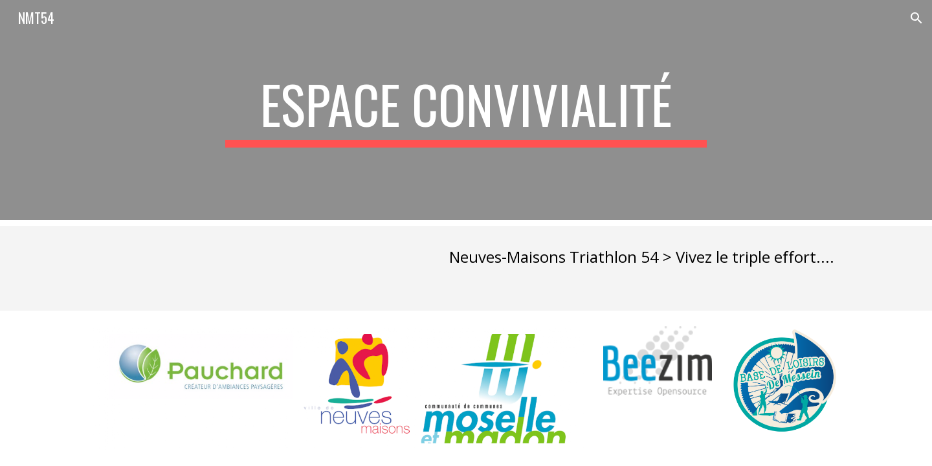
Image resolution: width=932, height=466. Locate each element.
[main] (466, 110)
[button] (916, 18)
